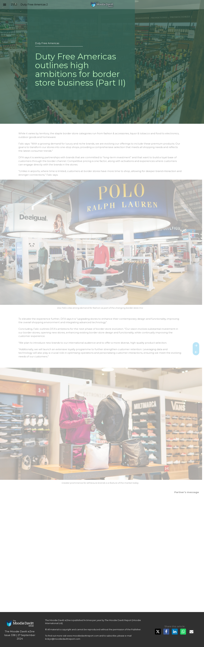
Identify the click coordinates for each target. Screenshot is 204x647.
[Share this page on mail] (191, 632)
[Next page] (196, 345)
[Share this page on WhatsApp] (183, 632)
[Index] (4, 4)
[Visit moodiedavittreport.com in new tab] (20, 623)
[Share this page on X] (158, 632)
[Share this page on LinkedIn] (175, 632)
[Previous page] (196, 352)
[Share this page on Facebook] (166, 632)
